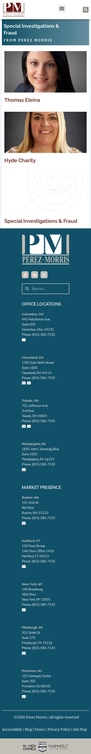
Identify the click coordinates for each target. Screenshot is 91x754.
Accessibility (12, 729)
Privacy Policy (59, 729)
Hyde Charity (20, 160)
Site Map (80, 729)
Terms (39, 729)
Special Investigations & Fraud (40, 221)
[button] (62, 8)
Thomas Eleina (22, 100)
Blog (28, 729)
